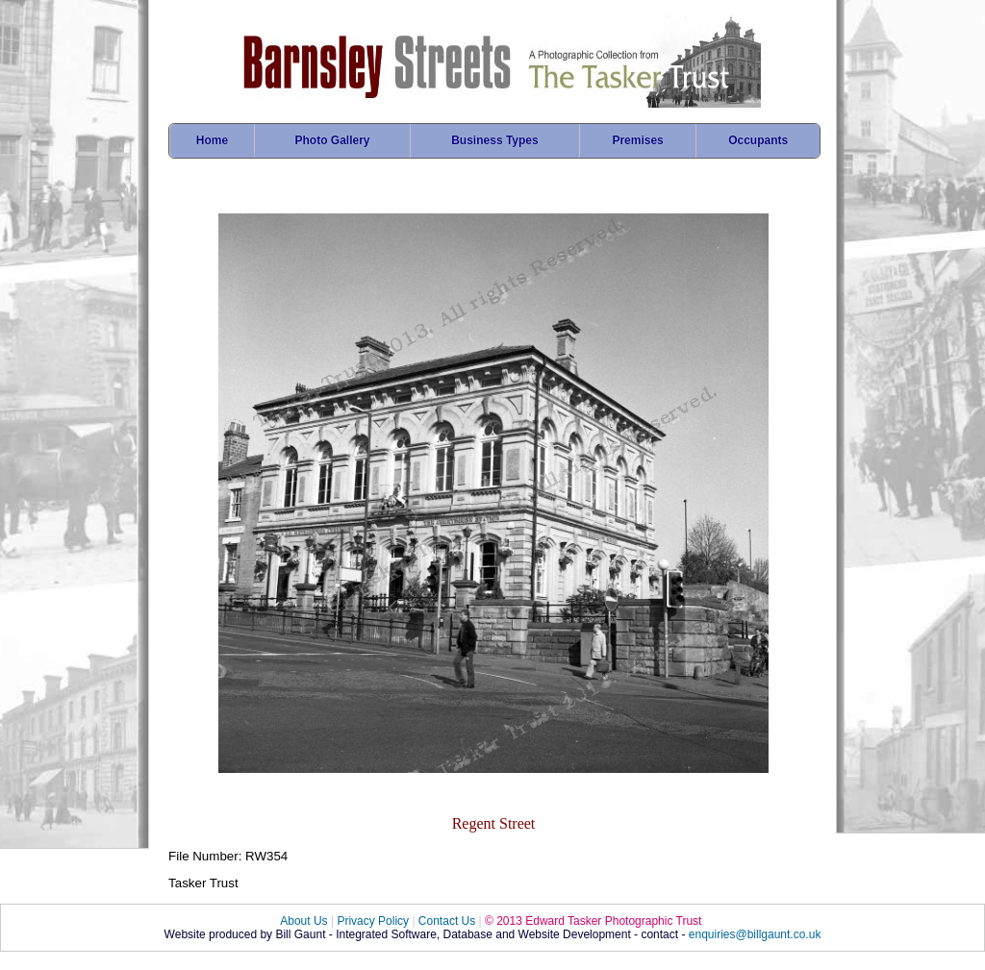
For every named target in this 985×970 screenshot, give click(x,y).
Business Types (494, 140)
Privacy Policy (373, 921)
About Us (303, 921)
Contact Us (446, 921)
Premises (637, 140)
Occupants (758, 140)
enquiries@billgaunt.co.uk (755, 934)
